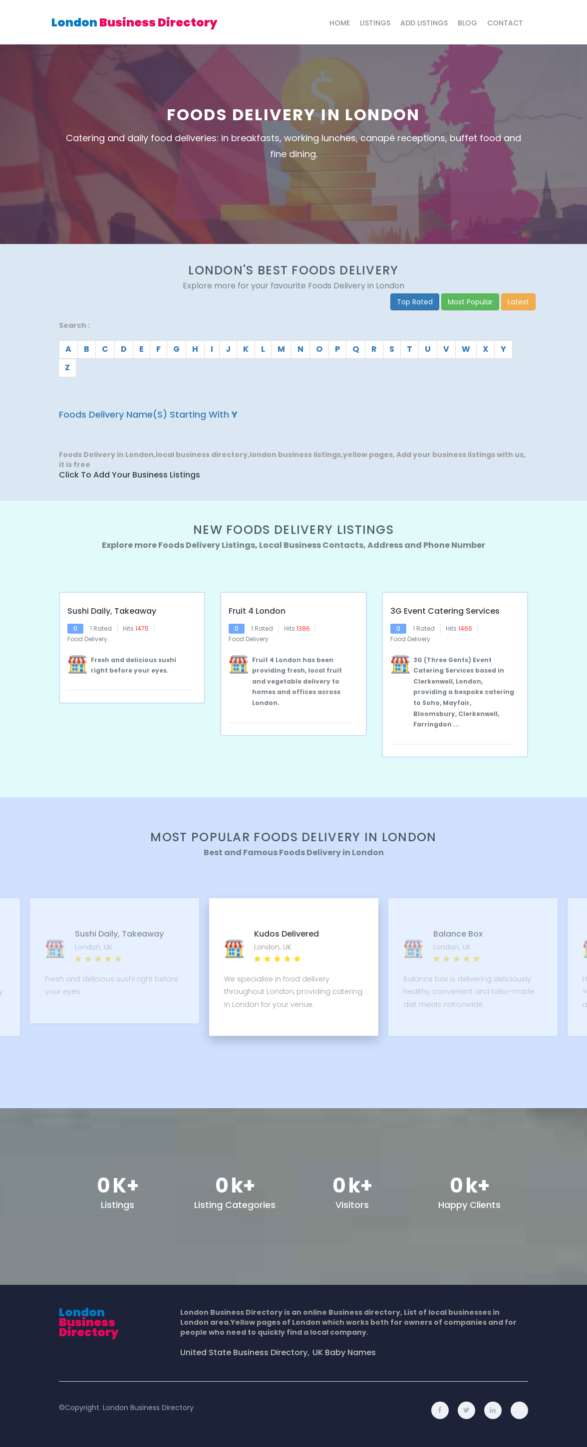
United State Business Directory (243, 1360)
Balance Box (457, 934)
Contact (505, 23)
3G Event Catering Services (445, 611)
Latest (518, 302)
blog (467, 23)
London (134, 22)
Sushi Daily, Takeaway (111, 611)
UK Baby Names (344, 1360)
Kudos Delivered (286, 934)
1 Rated (101, 628)
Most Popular (470, 302)
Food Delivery (87, 639)
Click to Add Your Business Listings (129, 475)
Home (339, 23)
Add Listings (424, 23)
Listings (375, 23)
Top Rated (415, 302)
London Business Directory (148, 1416)
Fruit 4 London (257, 611)
